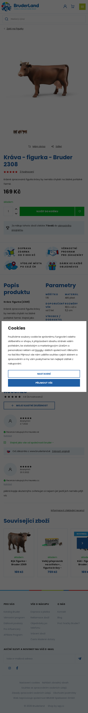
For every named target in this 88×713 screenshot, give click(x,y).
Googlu (39, 350)
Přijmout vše (44, 382)
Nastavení (44, 373)
